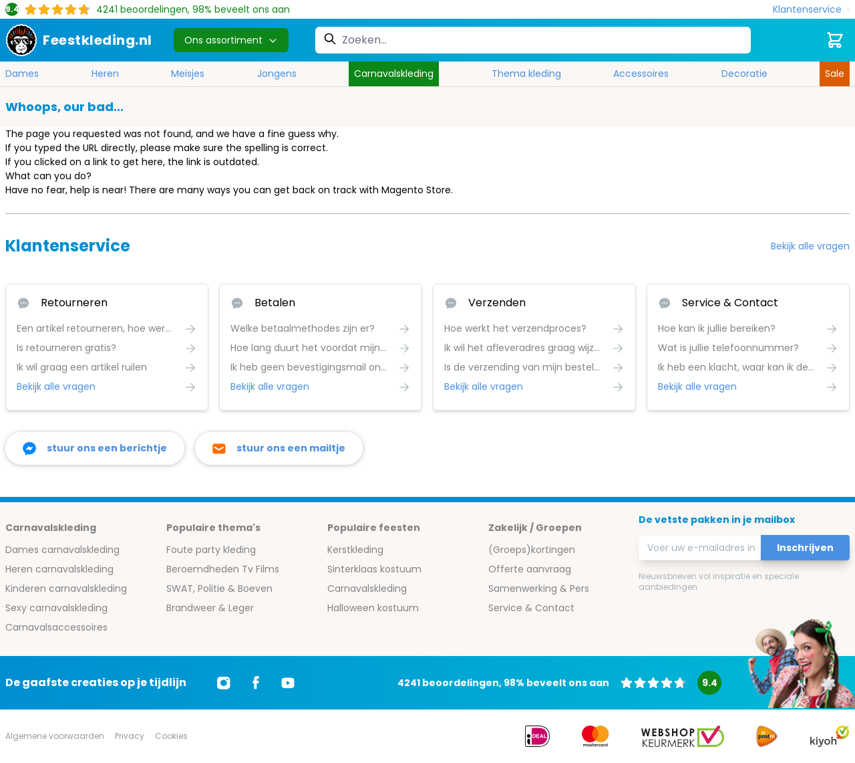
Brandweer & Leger (210, 608)
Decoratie (744, 73)
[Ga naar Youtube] (288, 682)
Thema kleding (526, 73)
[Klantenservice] (811, 10)
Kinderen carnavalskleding (66, 588)
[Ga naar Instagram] (223, 682)
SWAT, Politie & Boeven (219, 588)
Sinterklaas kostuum (374, 569)
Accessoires (641, 73)
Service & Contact (531, 608)
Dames (22, 73)
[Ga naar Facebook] (256, 682)
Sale (834, 73)
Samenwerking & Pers (538, 588)
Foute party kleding (211, 549)
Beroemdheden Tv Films (222, 569)
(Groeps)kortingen (531, 549)
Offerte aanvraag (529, 569)
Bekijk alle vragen (810, 246)
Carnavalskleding (394, 73)
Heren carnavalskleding (59, 569)
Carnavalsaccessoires (56, 627)
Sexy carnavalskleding (56, 608)
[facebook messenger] (94, 448)
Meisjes (187, 73)
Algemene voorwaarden (54, 736)
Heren (105, 73)
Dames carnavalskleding (62, 549)
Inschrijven (805, 547)
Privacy (129, 736)
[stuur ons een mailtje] (279, 448)
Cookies (171, 736)
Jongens (277, 73)
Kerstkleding (355, 549)
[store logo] (78, 40)
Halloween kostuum (373, 608)
